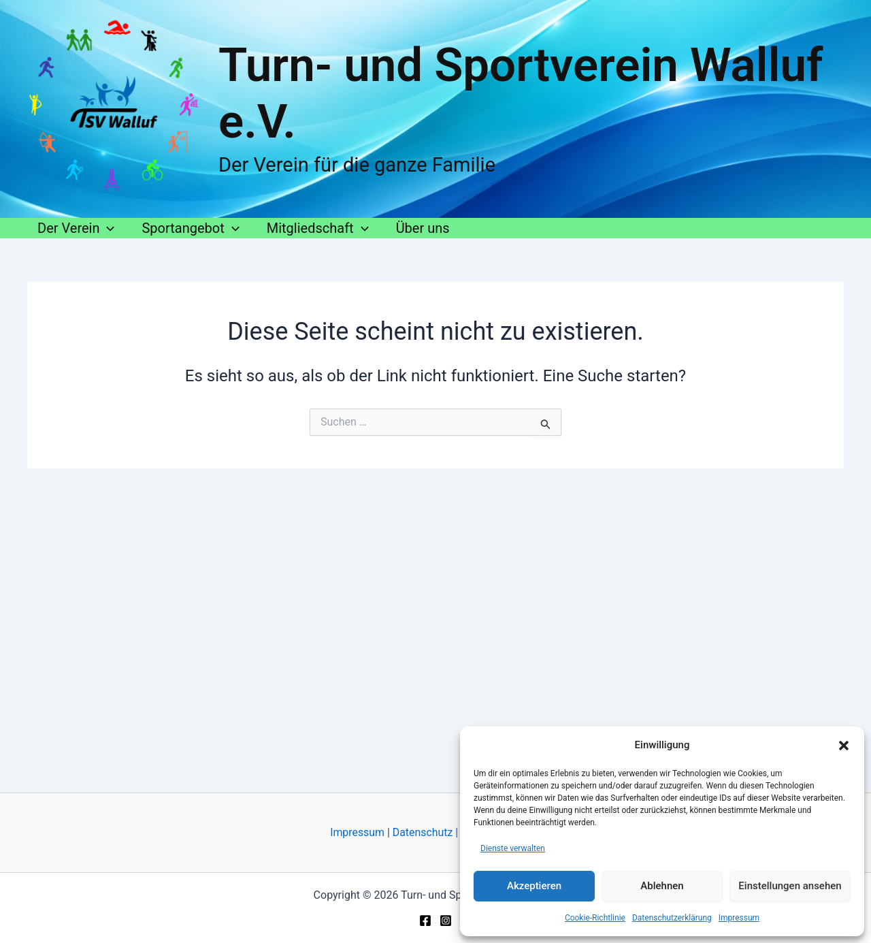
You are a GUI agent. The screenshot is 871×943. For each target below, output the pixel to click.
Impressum (739, 918)
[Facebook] (425, 920)
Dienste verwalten (512, 848)
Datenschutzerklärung (672, 918)
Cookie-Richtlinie (595, 918)
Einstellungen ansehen (789, 886)
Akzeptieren (534, 886)
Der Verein (75, 228)
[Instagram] (446, 920)
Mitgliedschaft (318, 228)
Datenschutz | (425, 832)
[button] (844, 745)
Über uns (423, 228)
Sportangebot (190, 228)
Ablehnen (661, 886)
